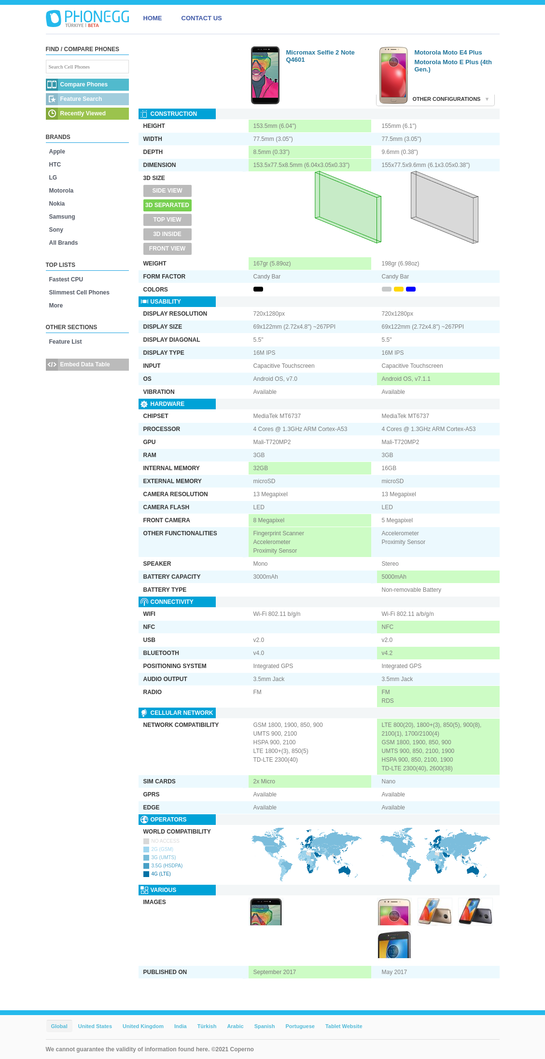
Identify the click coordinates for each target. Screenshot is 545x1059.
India (180, 1026)
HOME (152, 18)
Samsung (62, 216)
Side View (167, 190)
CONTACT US (202, 18)
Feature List (65, 341)
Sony (56, 229)
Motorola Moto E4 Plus (448, 52)
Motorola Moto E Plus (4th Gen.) (453, 65)
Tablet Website (344, 1026)
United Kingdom (143, 1026)
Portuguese (300, 1026)
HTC (55, 164)
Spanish (264, 1026)
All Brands (63, 242)
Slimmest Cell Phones (79, 292)
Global (59, 1026)
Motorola (61, 190)
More (56, 305)
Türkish (207, 1026)
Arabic (235, 1026)
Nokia (57, 203)
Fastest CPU (66, 279)
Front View (167, 248)
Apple (57, 151)
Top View (167, 219)
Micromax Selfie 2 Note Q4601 (320, 56)
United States (95, 1026)
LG (53, 177)
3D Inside (167, 234)
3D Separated (167, 205)
